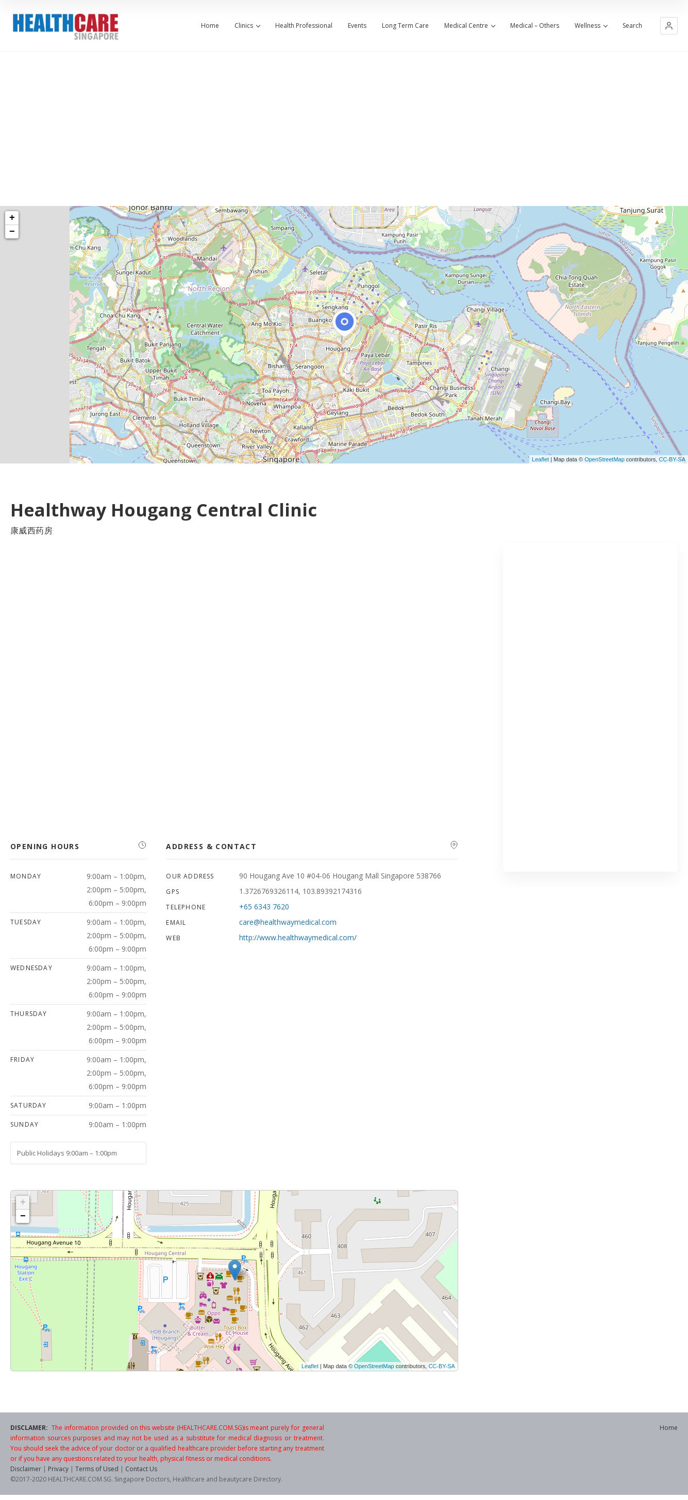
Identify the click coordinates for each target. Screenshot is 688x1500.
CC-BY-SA (672, 459)
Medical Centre (469, 26)
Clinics (247, 26)
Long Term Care (405, 26)
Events (357, 26)
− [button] (12, 232)
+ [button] (12, 218)
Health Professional (303, 26)
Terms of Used (97, 1468)
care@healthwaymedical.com (288, 922)
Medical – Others (534, 26)
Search (632, 26)
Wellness (591, 26)
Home (210, 26)
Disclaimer (25, 1468)
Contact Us (141, 1468)
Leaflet (540, 459)
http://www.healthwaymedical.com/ (298, 937)
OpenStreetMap (604, 459)
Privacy (58, 1468)
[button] (669, 26)
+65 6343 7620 (264, 906)
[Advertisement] (344, 129)
